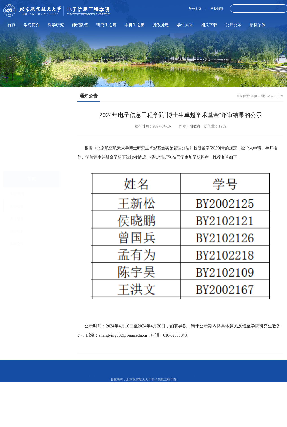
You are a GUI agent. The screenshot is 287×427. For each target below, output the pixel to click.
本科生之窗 (134, 25)
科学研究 (56, 25)
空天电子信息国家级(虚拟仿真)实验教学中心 (168, 371)
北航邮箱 (120, 371)
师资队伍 (80, 25)
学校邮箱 (217, 8)
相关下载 (209, 25)
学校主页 (195, 8)
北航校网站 (95, 371)
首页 (11, 25)
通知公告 (267, 96)
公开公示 (233, 25)
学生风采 (185, 25)
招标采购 (258, 25)
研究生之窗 (106, 25)
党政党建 (161, 25)
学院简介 (32, 25)
